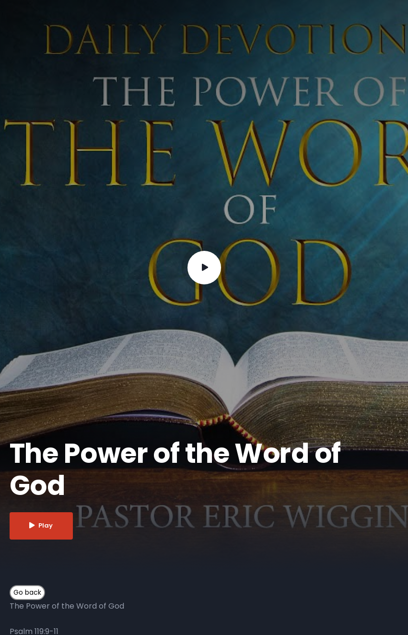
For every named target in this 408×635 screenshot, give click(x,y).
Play (41, 525)
